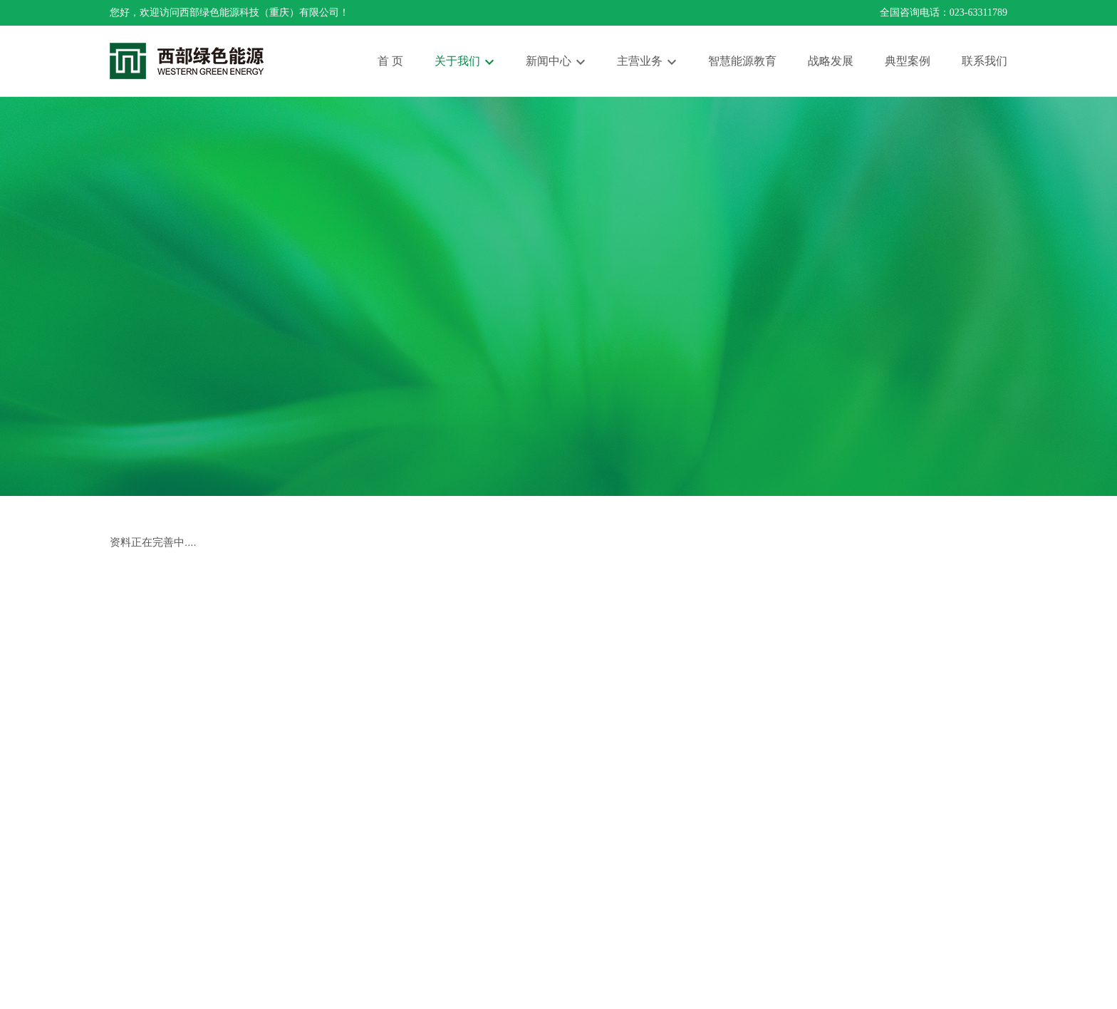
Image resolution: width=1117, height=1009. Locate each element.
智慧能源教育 (742, 61)
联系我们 (984, 61)
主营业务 (640, 61)
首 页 (390, 61)
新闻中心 (548, 61)
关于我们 (457, 61)
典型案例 (907, 61)
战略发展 (830, 61)
